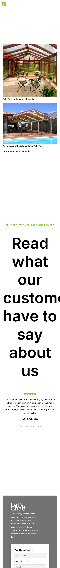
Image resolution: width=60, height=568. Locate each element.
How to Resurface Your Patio (16, 151)
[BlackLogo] (10, 5)
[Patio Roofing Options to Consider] (30, 45)
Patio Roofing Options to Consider (19, 99)
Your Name (23, 550)
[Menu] (57, 5)
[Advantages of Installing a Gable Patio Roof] (30, 105)
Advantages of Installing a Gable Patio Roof (23, 146)
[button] (19, 426)
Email (21, 561)
